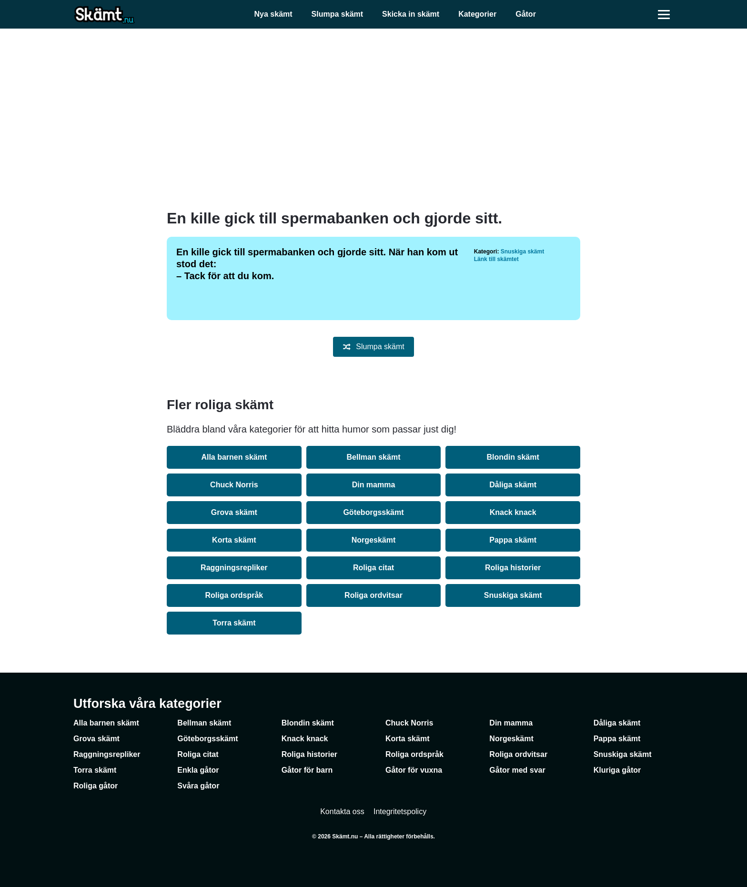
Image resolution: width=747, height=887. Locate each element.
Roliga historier (513, 568)
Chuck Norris (234, 485)
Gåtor (525, 14)
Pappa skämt (512, 540)
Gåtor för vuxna (413, 770)
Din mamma (373, 485)
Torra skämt (233, 623)
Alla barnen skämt (234, 457)
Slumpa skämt (337, 14)
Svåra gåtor (198, 786)
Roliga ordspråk (234, 595)
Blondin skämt (513, 457)
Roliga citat (373, 568)
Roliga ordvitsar (373, 595)
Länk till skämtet (496, 259)
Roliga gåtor (95, 786)
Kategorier (477, 14)
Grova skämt (234, 512)
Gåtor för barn (307, 770)
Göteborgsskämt (373, 512)
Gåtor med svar (517, 770)
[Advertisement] (373, 119)
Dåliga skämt (512, 485)
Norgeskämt (373, 540)
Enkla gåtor (198, 770)
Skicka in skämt (410, 14)
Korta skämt (234, 540)
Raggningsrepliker (234, 568)
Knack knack (513, 512)
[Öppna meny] (664, 14)
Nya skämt (273, 14)
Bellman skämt (374, 457)
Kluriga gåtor (617, 770)
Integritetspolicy (400, 811)
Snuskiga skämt (522, 251)
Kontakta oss (342, 811)
